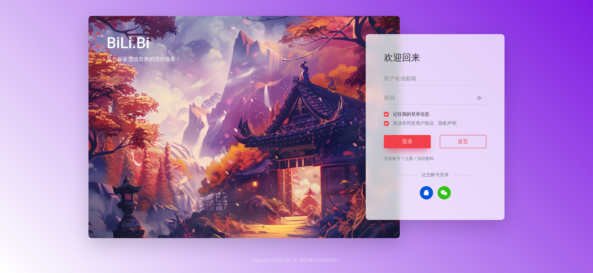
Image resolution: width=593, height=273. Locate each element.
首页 (463, 141)
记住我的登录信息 (411, 114)
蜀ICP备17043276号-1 (319, 260)
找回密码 (425, 158)
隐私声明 (447, 123)
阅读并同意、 (424, 123)
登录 (407, 141)
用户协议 (425, 123)
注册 (409, 158)
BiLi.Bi (292, 260)
